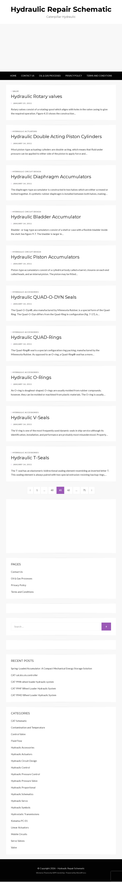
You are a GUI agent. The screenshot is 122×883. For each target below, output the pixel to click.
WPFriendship (58, 874)
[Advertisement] (61, 48)
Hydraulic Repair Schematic (61, 9)
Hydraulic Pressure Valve (24, 782)
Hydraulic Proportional (23, 788)
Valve (16, 91)
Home (13, 75)
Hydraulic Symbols (20, 808)
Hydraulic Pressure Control (25, 775)
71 (90, 490)
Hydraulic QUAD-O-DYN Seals (43, 297)
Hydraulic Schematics (22, 795)
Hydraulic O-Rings (31, 377)
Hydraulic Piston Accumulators (45, 257)
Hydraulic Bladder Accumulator (46, 216)
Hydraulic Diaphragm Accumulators (51, 176)
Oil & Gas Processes (50, 75)
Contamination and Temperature (28, 728)
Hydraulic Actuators (25, 131)
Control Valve (18, 735)
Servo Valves (18, 842)
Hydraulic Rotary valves (36, 96)
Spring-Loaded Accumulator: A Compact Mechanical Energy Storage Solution (51, 669)
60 (52, 490)
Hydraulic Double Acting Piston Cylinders (56, 136)
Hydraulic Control (20, 768)
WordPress (81, 874)
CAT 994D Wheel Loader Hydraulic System (33, 696)
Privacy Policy (73, 75)
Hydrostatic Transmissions (25, 815)
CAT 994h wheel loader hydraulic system (32, 683)
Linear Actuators (20, 828)
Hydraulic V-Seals (30, 417)
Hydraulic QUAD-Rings (36, 337)
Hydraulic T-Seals (30, 457)
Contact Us (27, 75)
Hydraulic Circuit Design (27, 171)
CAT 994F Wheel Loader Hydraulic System (33, 689)
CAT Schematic (19, 722)
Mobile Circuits (19, 835)
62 (72, 490)
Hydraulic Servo (19, 802)
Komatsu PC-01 (19, 822)
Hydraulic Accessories (26, 292)
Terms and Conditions (99, 75)
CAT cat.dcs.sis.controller (24, 676)
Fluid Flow (16, 742)
